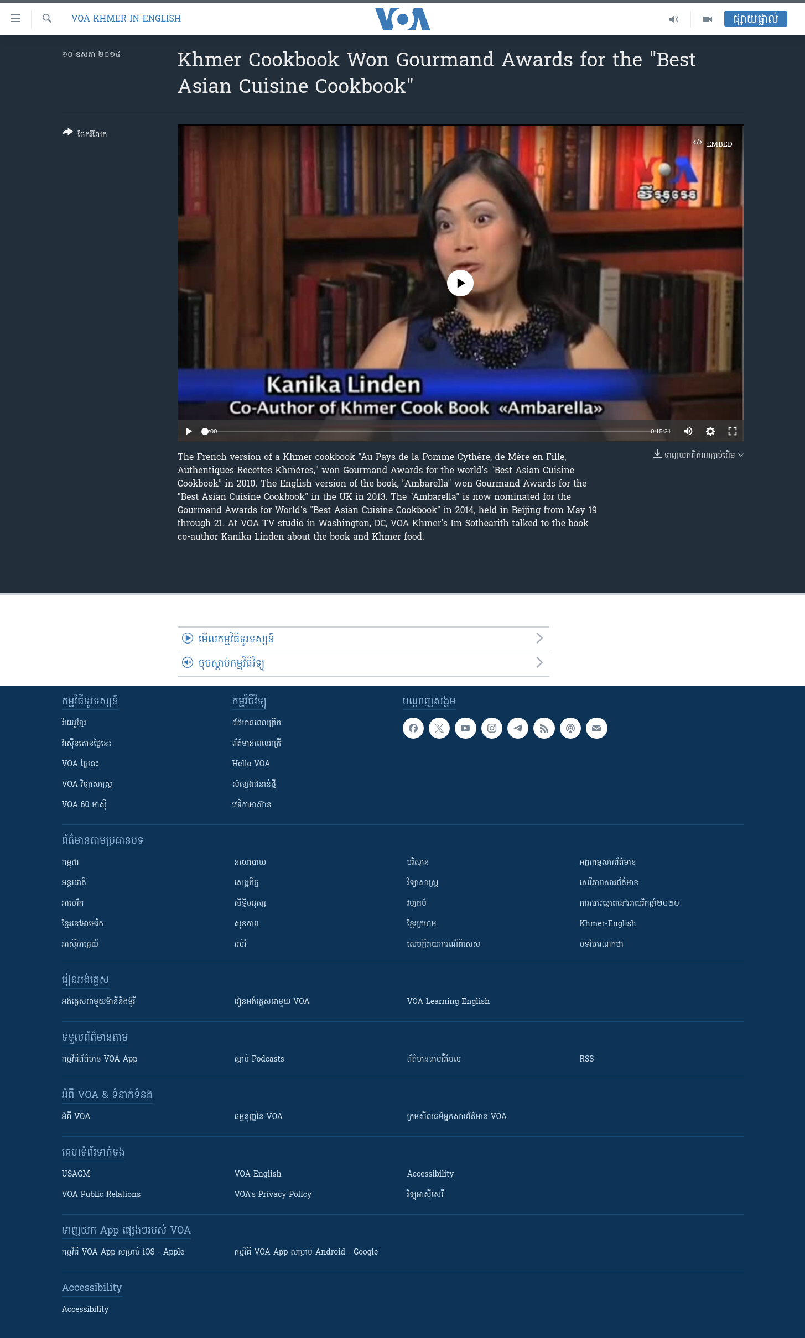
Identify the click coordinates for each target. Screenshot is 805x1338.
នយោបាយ (251, 863)
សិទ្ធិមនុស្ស (251, 904)
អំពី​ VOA (76, 1117)
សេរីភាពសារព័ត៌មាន (609, 883)
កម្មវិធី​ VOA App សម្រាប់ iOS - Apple (123, 1252)
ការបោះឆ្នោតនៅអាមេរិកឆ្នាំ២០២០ (629, 904)
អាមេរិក (73, 904)
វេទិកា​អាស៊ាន (252, 805)
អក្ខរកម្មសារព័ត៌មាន (608, 863)
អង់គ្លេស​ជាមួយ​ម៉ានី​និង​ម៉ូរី (99, 1002)
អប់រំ (241, 944)
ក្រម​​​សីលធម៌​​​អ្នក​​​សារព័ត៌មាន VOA (457, 1117)
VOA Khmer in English (126, 19)
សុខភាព (247, 924)
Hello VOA (251, 764)
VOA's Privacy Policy (273, 1195)
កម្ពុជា (70, 863)
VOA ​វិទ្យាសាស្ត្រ (87, 785)
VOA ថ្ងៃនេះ (80, 764)
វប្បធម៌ (417, 904)
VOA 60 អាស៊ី (84, 805)
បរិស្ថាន (418, 863)
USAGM (76, 1174)
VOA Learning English (448, 1002)
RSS (587, 1059)
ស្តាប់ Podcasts (259, 1059)
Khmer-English (608, 924)
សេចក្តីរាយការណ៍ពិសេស (444, 944)
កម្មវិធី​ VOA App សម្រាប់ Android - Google (306, 1252)
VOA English (258, 1174)
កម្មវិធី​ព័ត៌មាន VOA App (100, 1059)
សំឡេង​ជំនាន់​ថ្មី (254, 785)
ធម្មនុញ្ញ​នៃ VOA (259, 1117)
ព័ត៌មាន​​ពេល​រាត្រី (257, 744)
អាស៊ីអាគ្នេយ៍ (80, 944)
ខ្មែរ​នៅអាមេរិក (83, 924)
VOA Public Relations (101, 1195)
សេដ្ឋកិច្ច (247, 883)
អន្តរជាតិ (74, 883)
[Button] (85, 135)
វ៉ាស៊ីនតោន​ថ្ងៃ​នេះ (87, 744)
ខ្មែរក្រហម (422, 924)
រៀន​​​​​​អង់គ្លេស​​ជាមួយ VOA (272, 1002)
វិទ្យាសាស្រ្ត (423, 883)
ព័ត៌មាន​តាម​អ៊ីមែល (434, 1059)
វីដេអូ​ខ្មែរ (74, 723)
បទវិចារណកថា (602, 944)
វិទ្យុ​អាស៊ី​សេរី (425, 1195)
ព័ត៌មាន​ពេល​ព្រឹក (257, 723)
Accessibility (430, 1174)
